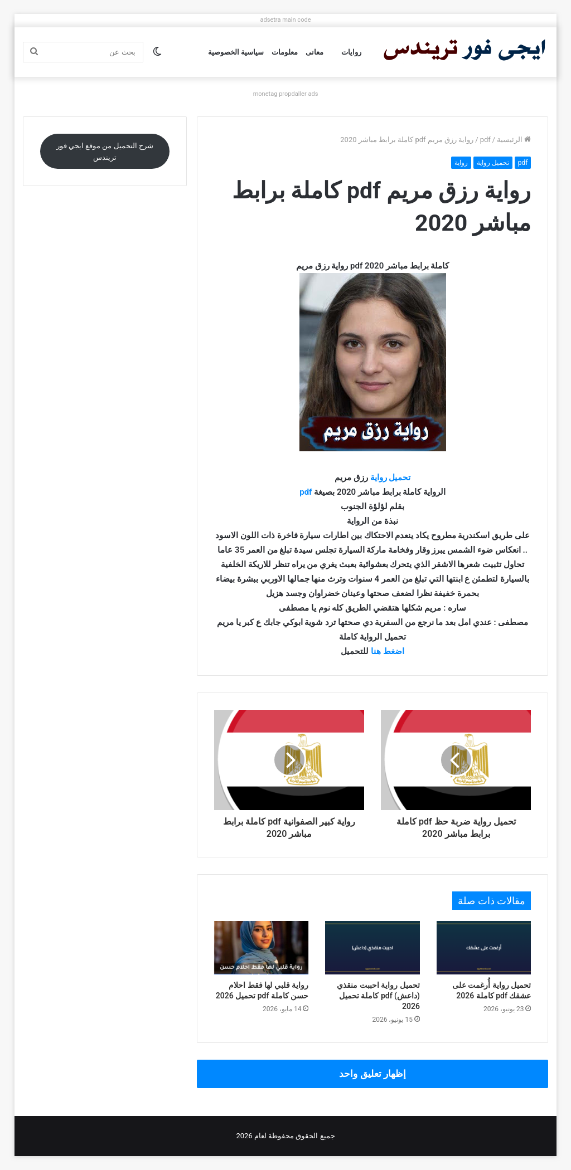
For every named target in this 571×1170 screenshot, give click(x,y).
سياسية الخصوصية (236, 52)
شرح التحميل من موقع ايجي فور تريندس (104, 152)
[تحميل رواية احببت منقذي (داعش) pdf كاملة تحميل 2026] (372, 947)
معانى (314, 52)
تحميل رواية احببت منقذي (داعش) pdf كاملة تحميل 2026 (378, 996)
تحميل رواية (493, 163)
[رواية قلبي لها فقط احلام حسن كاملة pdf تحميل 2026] (261, 947)
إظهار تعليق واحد (372, 1073)
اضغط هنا (387, 651)
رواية (461, 163)
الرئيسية (514, 139)
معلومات (285, 52)
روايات (351, 52)
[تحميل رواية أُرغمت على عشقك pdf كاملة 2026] (484, 947)
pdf (485, 139)
